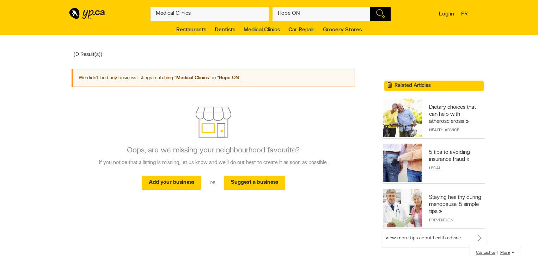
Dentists (225, 30)
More (505, 253)
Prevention (441, 220)
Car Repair (301, 30)
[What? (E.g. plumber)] (210, 14)
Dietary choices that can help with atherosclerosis (452, 114)
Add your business (171, 182)
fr (465, 14)
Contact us (485, 253)
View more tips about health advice (423, 238)
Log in (446, 14)
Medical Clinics (262, 30)
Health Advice (444, 130)
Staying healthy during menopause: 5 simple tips (455, 204)
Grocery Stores (342, 30)
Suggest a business (254, 182)
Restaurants (191, 30)
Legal (435, 168)
